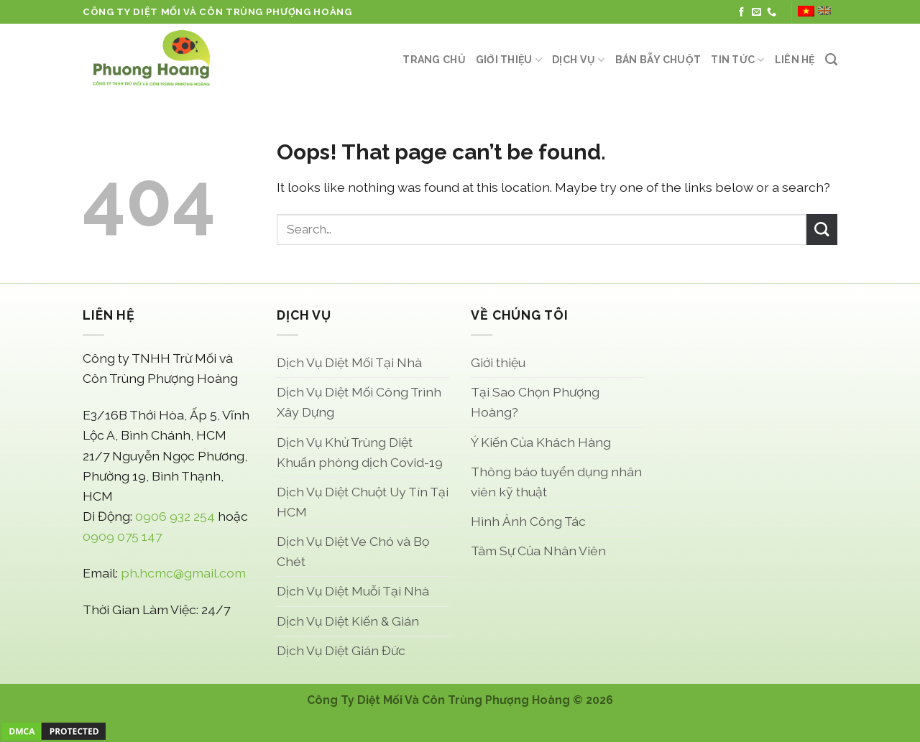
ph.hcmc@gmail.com (183, 572)
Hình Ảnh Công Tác (528, 521)
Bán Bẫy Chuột (658, 59)
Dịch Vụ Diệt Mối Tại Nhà (349, 362)
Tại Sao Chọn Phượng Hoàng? (535, 401)
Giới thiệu (509, 60)
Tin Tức (737, 60)
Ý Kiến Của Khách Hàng (541, 442)
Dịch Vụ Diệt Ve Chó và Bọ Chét (353, 551)
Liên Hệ (795, 59)
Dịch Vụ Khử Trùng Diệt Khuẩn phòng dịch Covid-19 (360, 452)
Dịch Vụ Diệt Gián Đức (341, 650)
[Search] (831, 59)
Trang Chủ (434, 59)
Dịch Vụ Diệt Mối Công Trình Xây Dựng (359, 401)
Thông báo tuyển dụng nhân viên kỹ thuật (556, 481)
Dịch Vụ (578, 60)
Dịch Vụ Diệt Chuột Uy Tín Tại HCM (362, 501)
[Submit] (821, 229)
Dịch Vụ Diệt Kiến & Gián (348, 621)
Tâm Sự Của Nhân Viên (538, 550)
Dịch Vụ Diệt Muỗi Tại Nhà (353, 590)
